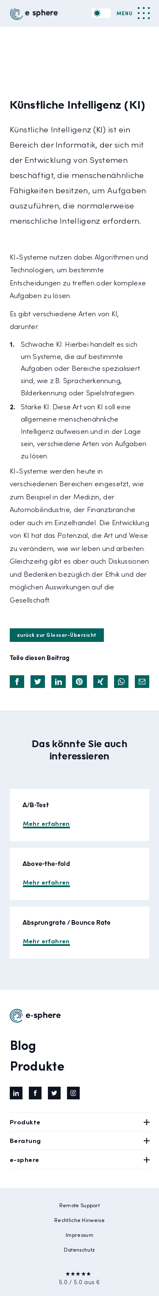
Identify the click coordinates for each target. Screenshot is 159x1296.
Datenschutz (79, 1249)
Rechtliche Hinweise (79, 1220)
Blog (23, 1044)
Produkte (37, 1065)
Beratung (80, 1140)
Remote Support (79, 1205)
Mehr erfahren (46, 823)
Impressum (79, 1234)
